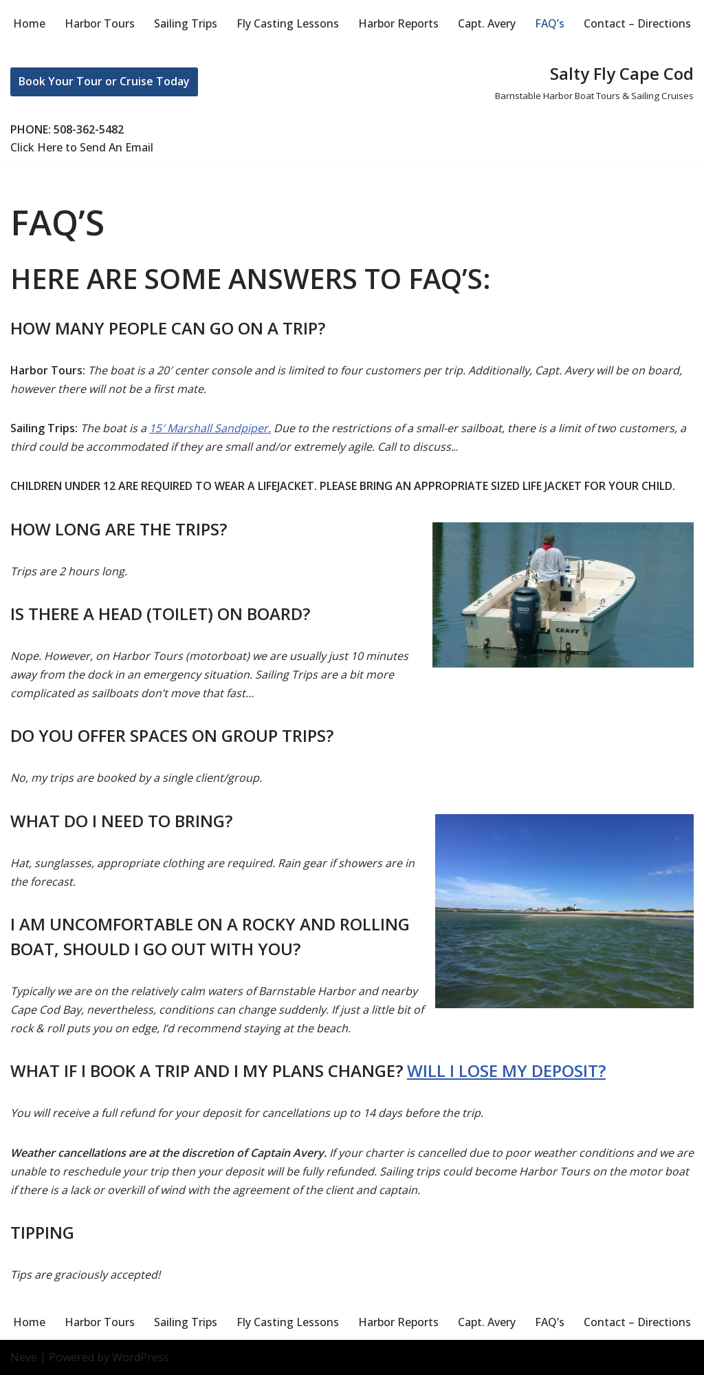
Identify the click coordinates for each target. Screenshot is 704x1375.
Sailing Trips (185, 23)
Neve (23, 1357)
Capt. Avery (487, 23)
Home (29, 23)
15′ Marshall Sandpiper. (210, 428)
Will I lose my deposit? (506, 1070)
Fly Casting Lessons (287, 23)
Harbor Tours (100, 23)
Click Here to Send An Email (81, 147)
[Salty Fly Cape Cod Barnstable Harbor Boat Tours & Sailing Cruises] (594, 81)
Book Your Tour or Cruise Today (104, 81)
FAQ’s (549, 23)
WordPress (140, 1357)
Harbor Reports (398, 23)
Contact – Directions (637, 23)
